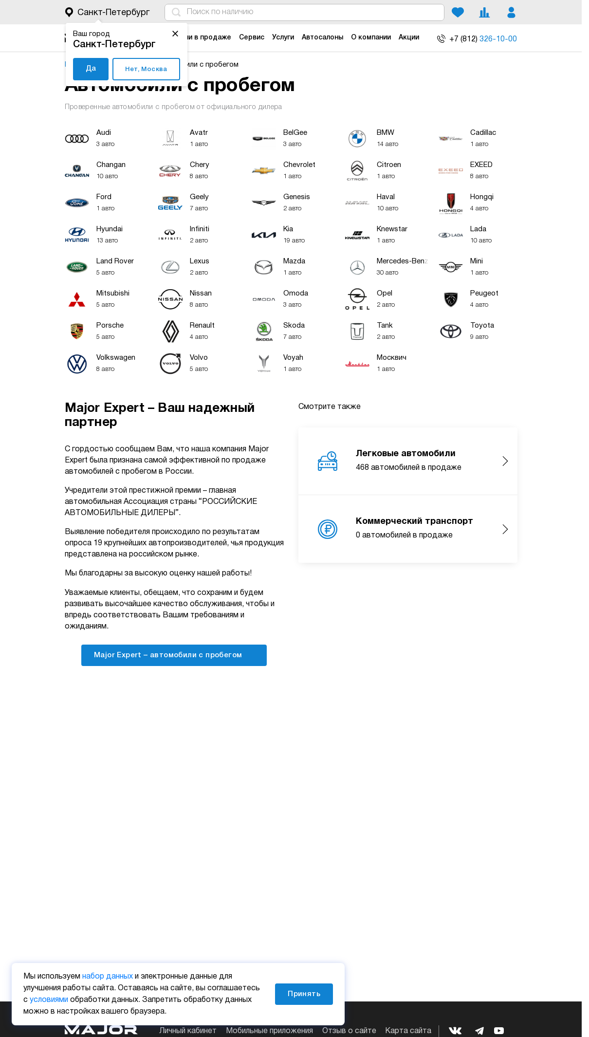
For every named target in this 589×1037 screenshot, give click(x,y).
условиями (49, 1000)
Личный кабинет (188, 1031)
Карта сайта (408, 1031)
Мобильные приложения (269, 1031)
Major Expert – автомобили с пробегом (174, 654)
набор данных (107, 976)
